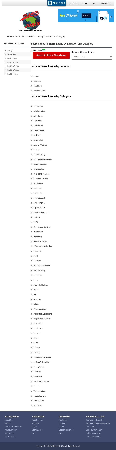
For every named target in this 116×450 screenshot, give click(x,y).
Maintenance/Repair (40, 266)
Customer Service (39, 179)
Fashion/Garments (40, 212)
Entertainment (38, 198)
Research (36, 333)
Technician (36, 377)
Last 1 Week (11, 62)
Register (74, 3)
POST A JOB (59, 3)
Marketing (36, 275)
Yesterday (10, 54)
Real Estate (37, 328)
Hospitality (36, 237)
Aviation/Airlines (39, 145)
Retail (34, 338)
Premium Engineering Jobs (98, 423)
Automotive (37, 140)
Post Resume (37, 420)
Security (35, 352)
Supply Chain (37, 367)
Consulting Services (40, 174)
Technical (36, 372)
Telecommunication (40, 381)
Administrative (38, 111)
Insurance (36, 251)
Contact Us (105, 3)
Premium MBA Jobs (94, 420)
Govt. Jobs (90, 426)
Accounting (37, 106)
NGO (34, 295)
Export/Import (38, 208)
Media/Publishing (39, 285)
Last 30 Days (11, 74)
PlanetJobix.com (53, 446)
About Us (9, 420)
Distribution (37, 184)
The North (36, 86)
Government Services (41, 227)
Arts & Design (37, 130)
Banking (35, 150)
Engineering (37, 193)
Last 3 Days (11, 58)
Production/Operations (41, 314)
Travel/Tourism (38, 396)
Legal (34, 256)
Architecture (37, 126)
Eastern (35, 76)
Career (7, 423)
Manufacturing (38, 270)
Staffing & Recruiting (40, 362)
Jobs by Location (93, 436)
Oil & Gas (36, 299)
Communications (39, 164)
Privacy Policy (11, 430)
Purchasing (37, 324)
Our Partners (10, 436)
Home (10, 36)
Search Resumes (66, 430)
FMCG (35, 222)
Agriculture (36, 121)
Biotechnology (38, 155)
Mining (35, 290)
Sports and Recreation (41, 357)
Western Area (38, 91)
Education (36, 188)
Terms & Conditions (13, 426)
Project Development (40, 319)
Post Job (63, 420)
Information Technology (42, 246)
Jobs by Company (94, 430)
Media (35, 280)
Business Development (41, 159)
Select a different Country (83, 52)
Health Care (37, 232)
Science (35, 348)
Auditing (35, 135)
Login (85, 3)
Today (8, 50)
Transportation (38, 391)
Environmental (38, 203)
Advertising (37, 116)
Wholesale (36, 406)
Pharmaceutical (38, 309)
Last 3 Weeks (12, 70)
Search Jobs (37, 430)
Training (35, 386)
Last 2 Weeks (12, 66)
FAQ (94, 3)
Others (35, 304)
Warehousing (37, 401)
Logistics (36, 261)
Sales (34, 343)
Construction (37, 169)
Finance (35, 217)
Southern (36, 81)
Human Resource (39, 241)
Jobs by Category (93, 433)
